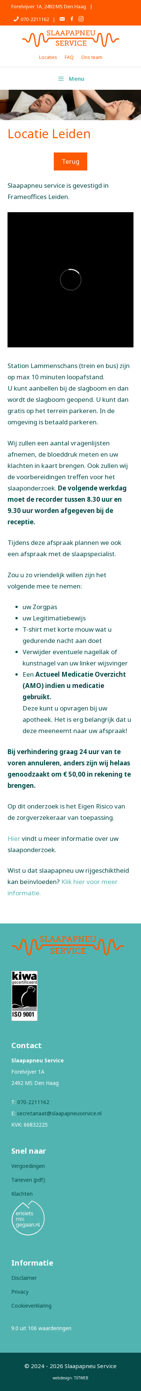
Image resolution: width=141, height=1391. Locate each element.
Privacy (20, 1291)
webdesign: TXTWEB (70, 1377)
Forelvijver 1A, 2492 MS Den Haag (48, 6)
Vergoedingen (28, 1165)
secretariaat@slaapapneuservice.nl (59, 1113)
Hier (14, 838)
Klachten (22, 1193)
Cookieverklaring (31, 1305)
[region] (70, 105)
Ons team (91, 57)
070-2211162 (33, 1102)
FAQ (69, 57)
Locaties (48, 57)
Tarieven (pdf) (28, 1179)
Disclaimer (24, 1277)
